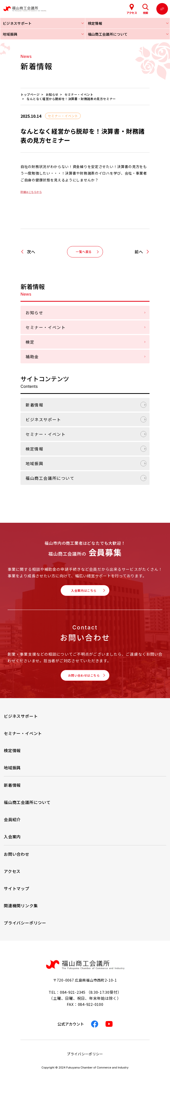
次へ (31, 254)
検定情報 (34, 452)
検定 (30, 346)
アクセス (12, 883)
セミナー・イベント (46, 331)
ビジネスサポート (43, 423)
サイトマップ (16, 900)
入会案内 (12, 848)
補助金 (32, 360)
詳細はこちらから (35, 191)
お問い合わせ (16, 866)
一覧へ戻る (83, 254)
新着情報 (34, 409)
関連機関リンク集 (21, 917)
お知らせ (34, 316)
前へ (139, 254)
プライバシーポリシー (25, 935)
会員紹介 (12, 831)
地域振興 (34, 467)
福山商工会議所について (50, 482)
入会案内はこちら (83, 596)
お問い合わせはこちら (83, 685)
